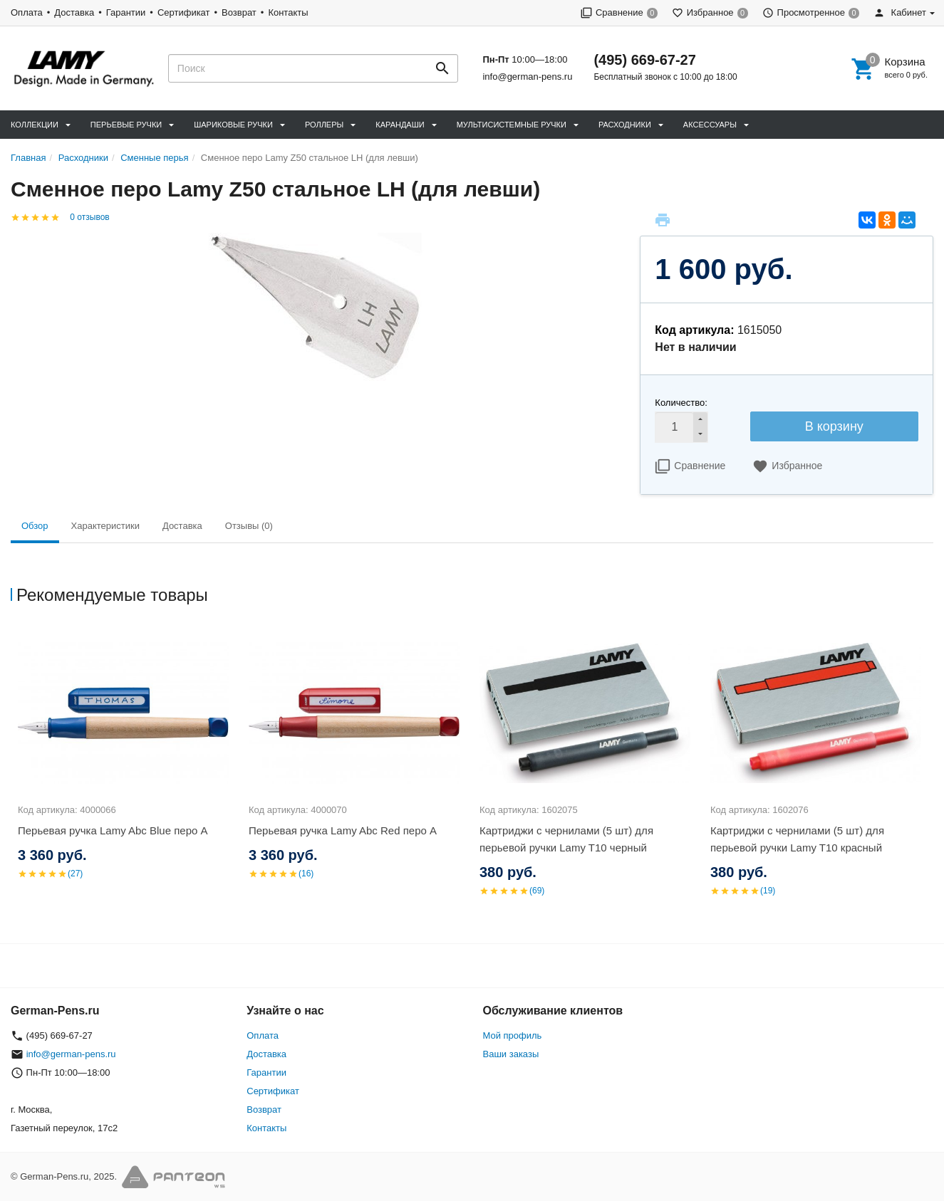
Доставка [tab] (182, 525)
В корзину (834, 426)
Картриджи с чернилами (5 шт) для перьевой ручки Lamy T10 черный (566, 839)
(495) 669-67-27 (644, 60)
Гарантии (126, 12)
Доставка (74, 12)
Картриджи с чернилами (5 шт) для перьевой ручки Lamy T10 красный (797, 839)
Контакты (288, 12)
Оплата (27, 12)
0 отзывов (89, 217)
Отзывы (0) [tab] (249, 525)
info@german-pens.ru (527, 76)
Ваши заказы (511, 1054)
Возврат (239, 12)
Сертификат (183, 12)
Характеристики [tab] (105, 525)
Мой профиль (512, 1035)
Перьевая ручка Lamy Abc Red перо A (343, 830)
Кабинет (899, 12)
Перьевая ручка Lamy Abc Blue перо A (113, 830)
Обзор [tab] (34, 525)
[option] (126, 770)
